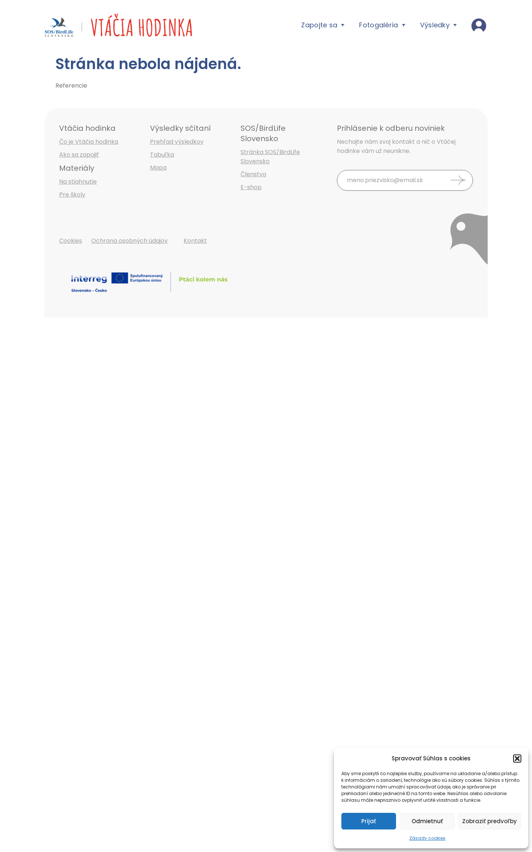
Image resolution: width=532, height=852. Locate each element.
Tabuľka (162, 154)
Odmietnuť (427, 821)
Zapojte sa (322, 25)
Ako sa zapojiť (79, 154)
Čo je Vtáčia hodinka (88, 141)
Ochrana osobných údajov (129, 240)
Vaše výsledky (479, 25)
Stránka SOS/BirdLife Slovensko (270, 157)
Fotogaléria (382, 25)
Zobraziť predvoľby (489, 821)
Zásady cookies (427, 838)
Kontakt (195, 240)
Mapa (158, 167)
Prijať (368, 821)
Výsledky (438, 25)
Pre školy (72, 194)
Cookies (70, 240)
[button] (517, 758)
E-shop (251, 187)
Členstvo (253, 174)
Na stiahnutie (78, 181)
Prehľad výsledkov (177, 141)
